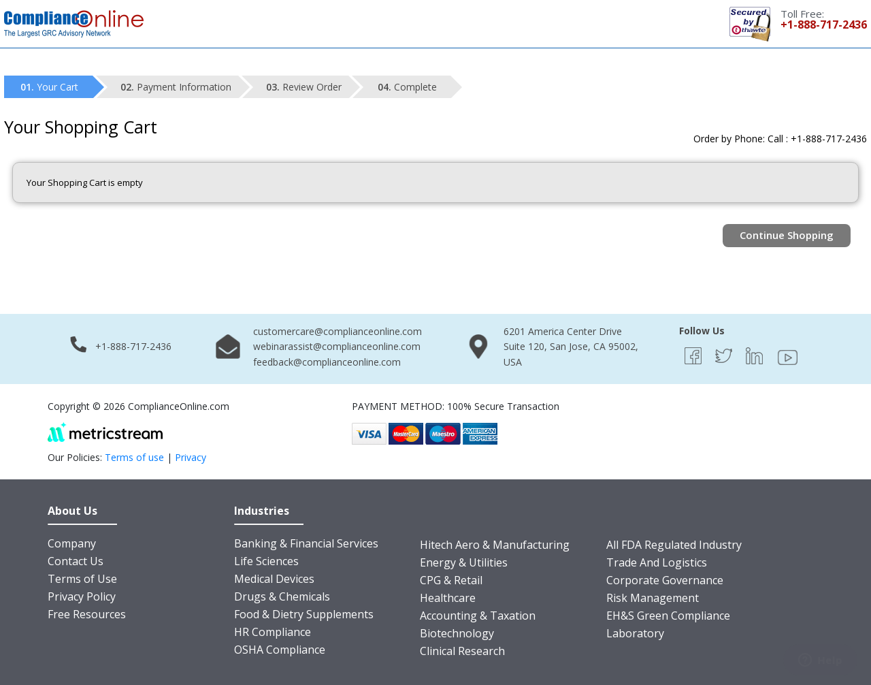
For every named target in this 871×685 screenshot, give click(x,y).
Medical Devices (274, 578)
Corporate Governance (664, 580)
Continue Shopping (787, 235)
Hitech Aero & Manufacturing (495, 544)
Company (72, 543)
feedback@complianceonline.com (327, 361)
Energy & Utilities (464, 562)
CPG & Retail (451, 580)
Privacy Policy (82, 596)
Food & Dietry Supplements (304, 614)
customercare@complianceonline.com (337, 331)
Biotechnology (457, 633)
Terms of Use (82, 578)
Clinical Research (462, 650)
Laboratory (635, 633)
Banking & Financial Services (306, 543)
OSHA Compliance (279, 649)
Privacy (190, 457)
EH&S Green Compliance (668, 615)
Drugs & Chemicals (282, 596)
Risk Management (652, 597)
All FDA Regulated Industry (674, 544)
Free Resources (87, 614)
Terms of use (134, 457)
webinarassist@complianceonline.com (337, 346)
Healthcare (448, 597)
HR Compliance (272, 631)
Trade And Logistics (656, 562)
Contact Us (75, 561)
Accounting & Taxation (478, 615)
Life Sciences (266, 561)
